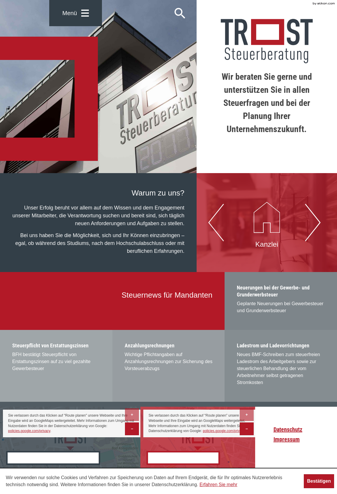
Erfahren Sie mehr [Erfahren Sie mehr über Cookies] (218, 484)
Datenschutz (288, 429)
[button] (75, 13)
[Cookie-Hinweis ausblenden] (319, 481)
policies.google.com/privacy (29, 431)
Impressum (287, 439)
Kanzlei (266, 222)
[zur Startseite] (266, 41)
